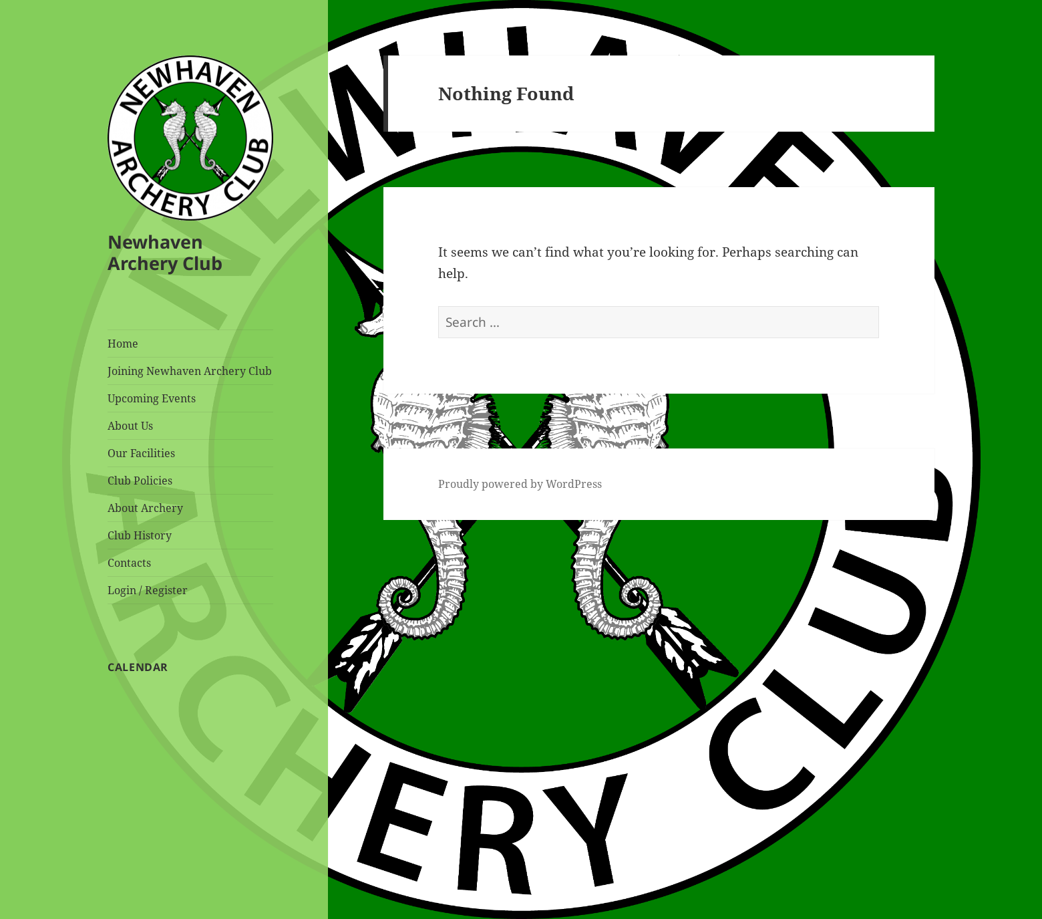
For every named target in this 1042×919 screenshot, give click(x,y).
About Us (130, 425)
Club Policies (140, 480)
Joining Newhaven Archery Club (190, 371)
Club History (140, 535)
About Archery (145, 508)
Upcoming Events (152, 398)
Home (123, 343)
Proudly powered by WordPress (520, 484)
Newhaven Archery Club (165, 252)
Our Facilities (141, 453)
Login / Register (148, 590)
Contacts (129, 562)
